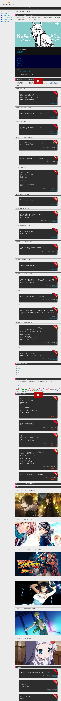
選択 (40, 390)
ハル (18, 370)
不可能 (36, 388)
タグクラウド (20, 62)
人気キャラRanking (7, 19)
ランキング (27, 7)
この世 (17, 388)
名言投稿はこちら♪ (21, 52)
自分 (24, 390)
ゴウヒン (19, 366)
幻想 (18, 389)
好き (54, 389)
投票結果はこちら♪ (21, 51)
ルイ (18, 372)
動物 (49, 388)
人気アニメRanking (7, 17)
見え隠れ (34, 390)
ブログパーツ (5, 11)
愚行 (34, 389)
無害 (47, 389)
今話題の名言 (5, 21)
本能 (39, 389)
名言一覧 (19, 58)
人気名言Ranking (6, 15)
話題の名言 (19, 65)
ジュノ (18, 368)
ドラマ (19, 7)
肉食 (18, 391)
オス (30, 388)
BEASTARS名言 (53, 103)
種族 (59, 389)
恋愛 (28, 389)
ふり (21, 388)
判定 (45, 388)
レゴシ (18, 374)
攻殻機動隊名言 (53, 676)
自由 (28, 390)
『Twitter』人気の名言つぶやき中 (24, 71)
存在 (56, 389)
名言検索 (4, 13)
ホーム (3, 7)
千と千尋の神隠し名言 (52, 690)
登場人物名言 (20, 60)
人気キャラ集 (20, 63)
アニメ (11, 7)
